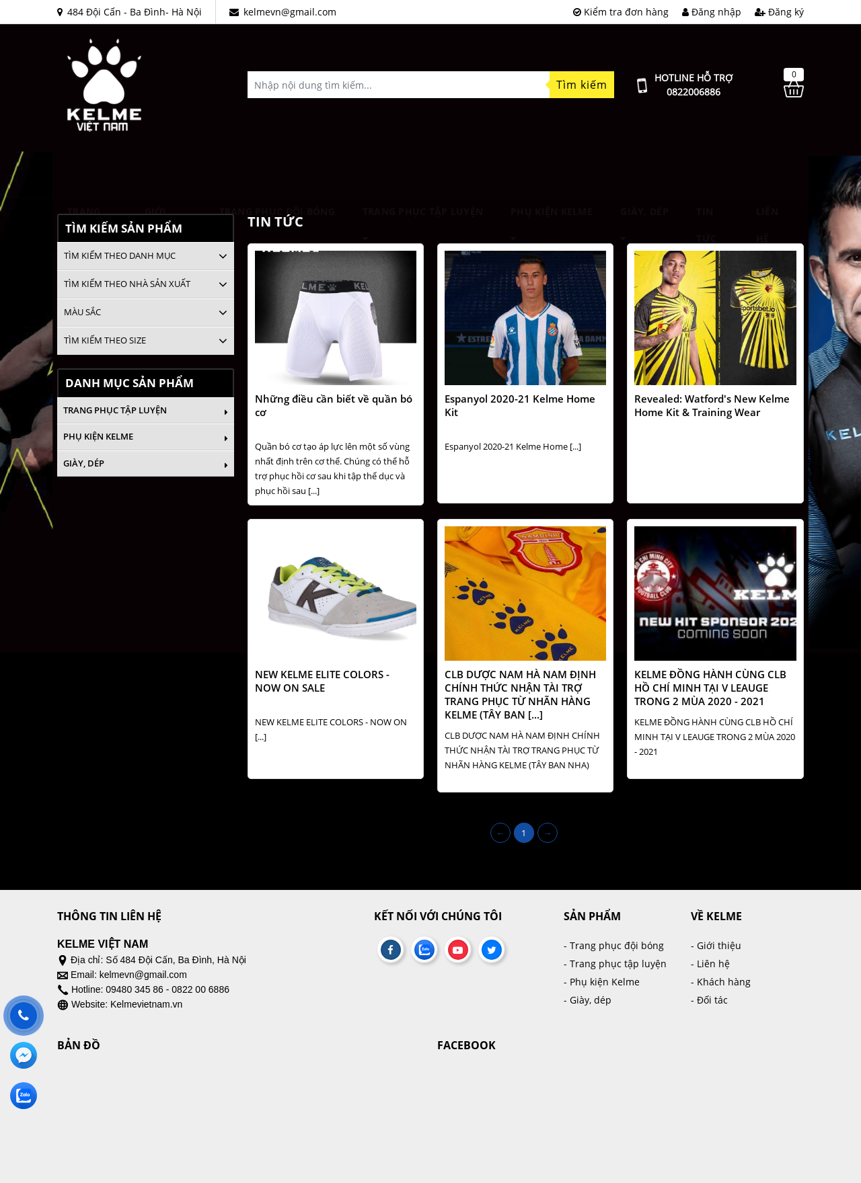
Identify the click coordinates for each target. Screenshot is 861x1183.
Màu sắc (82, 312)
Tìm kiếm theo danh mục (120, 255)
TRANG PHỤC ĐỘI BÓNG (277, 172)
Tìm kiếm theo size (105, 340)
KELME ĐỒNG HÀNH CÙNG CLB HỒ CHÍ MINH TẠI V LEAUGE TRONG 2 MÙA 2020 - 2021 (710, 687)
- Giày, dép (587, 999)
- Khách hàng (721, 981)
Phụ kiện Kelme (552, 172)
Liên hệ (767, 172)
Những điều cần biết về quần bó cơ (333, 405)
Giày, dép (644, 172)
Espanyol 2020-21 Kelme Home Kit (520, 405)
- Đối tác (709, 999)
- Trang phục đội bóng (614, 945)
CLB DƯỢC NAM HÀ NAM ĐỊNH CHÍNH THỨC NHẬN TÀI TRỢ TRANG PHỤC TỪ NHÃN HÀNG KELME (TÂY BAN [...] (520, 694)
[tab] (145, 256)
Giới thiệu (159, 172)
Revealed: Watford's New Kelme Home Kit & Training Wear (712, 405)
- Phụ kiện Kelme (602, 981)
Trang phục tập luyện (423, 172)
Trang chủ (83, 172)
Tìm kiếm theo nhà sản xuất (127, 284)
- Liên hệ (710, 963)
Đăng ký (779, 11)
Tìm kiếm (581, 84)
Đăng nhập (711, 11)
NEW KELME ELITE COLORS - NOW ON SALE (322, 680)
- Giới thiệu (716, 945)
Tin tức (706, 172)
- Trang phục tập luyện (615, 963)
